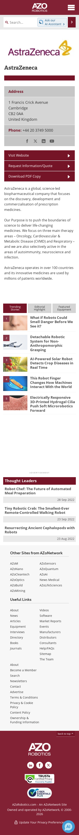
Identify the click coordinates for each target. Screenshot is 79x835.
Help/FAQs (47, 648)
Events (44, 627)
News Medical (49, 580)
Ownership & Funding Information (24, 720)
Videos (44, 610)
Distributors (48, 637)
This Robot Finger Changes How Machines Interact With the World (51, 382)
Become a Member (23, 670)
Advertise (16, 692)
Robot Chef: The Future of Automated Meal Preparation (38, 490)
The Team (47, 659)
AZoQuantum (49, 569)
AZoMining (17, 591)
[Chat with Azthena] (68, 826)
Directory (16, 637)
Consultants (48, 643)
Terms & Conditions (24, 697)
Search (15, 676)
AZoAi (44, 574)
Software (46, 616)
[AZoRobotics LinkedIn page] (30, 765)
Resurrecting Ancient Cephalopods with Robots (40, 529)
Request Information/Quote (30, 166)
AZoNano (16, 569)
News (14, 616)
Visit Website (18, 155)
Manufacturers (50, 632)
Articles (15, 621)
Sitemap (45, 654)
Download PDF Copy (24, 176)
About (14, 610)
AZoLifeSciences (51, 585)
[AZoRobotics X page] (48, 765)
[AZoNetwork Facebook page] (39, 765)
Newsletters (18, 681)
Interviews (17, 632)
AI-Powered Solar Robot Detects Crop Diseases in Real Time (51, 363)
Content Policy (20, 712)
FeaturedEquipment (64, 308)
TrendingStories (15, 308)
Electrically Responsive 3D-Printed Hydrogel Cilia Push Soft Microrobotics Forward (52, 404)
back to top (66, 733)
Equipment (18, 627)
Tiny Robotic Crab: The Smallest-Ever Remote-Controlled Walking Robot (37, 510)
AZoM (14, 563)
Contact (15, 686)
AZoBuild (16, 585)
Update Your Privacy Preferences (39, 822)
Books (14, 643)
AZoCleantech (19, 574)
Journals (16, 648)
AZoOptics (17, 580)
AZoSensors (48, 563)
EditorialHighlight (39, 308)
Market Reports (50, 621)
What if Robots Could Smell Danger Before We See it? (51, 322)
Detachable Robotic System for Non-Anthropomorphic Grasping (47, 343)
